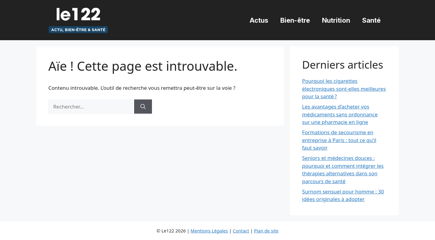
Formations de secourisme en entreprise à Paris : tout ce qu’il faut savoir (339, 140)
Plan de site (266, 231)
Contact (241, 231)
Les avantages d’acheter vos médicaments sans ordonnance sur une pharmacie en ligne (340, 114)
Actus (259, 20)
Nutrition (336, 20)
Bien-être (295, 20)
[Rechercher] (143, 106)
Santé (371, 20)
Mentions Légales (209, 231)
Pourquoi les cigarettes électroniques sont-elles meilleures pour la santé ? (344, 88)
